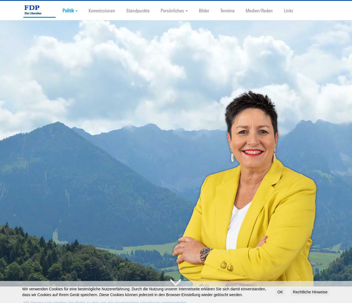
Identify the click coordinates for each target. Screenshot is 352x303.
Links (288, 10)
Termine (227, 10)
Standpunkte (138, 10)
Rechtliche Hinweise (310, 292)
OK (280, 292)
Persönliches (174, 10)
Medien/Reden (259, 10)
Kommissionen (102, 10)
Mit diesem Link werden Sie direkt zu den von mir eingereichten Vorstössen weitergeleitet (104, 293)
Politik (70, 10)
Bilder (204, 10)
